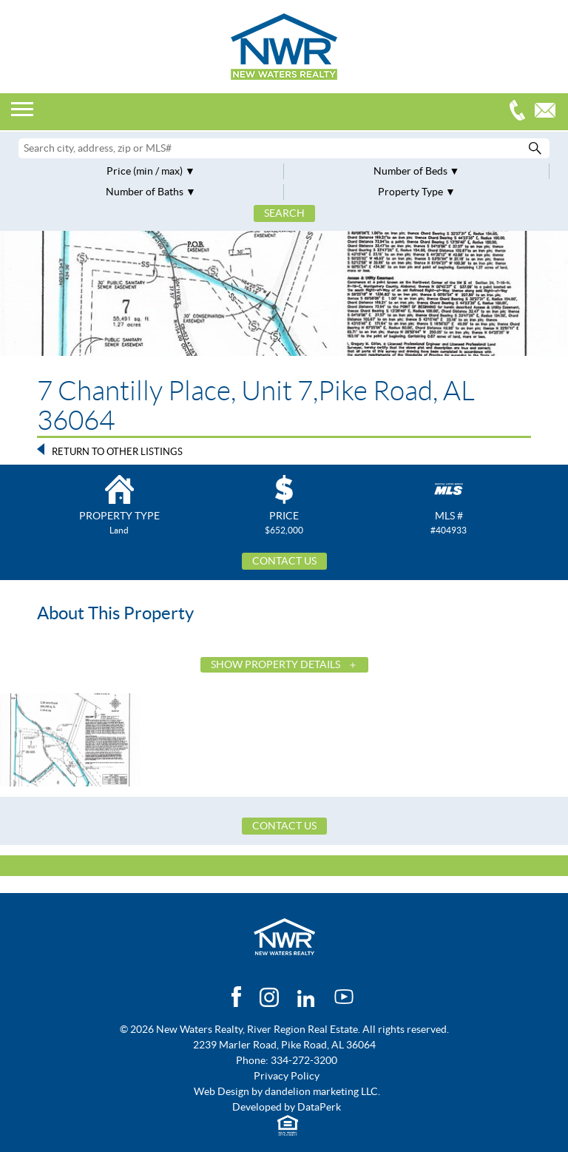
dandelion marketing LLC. (322, 1091)
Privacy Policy (287, 1076)
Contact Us (284, 561)
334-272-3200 (521, 112)
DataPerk (319, 1107)
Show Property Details (275, 664)
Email (549, 112)
